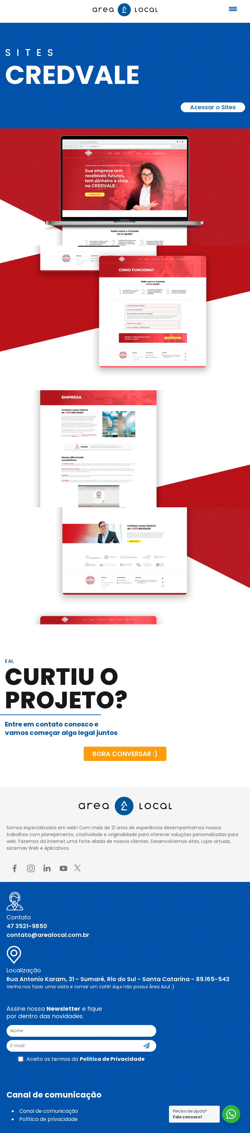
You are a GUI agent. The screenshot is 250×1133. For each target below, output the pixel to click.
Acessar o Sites (213, 107)
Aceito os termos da (81, 1059)
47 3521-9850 (27, 926)
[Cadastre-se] (146, 1046)
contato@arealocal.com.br (48, 935)
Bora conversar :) (125, 753)
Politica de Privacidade (112, 1059)
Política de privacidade (48, 1119)
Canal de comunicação (48, 1111)
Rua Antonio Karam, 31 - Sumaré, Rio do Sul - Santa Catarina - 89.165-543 (118, 979)
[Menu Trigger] (233, 9)
